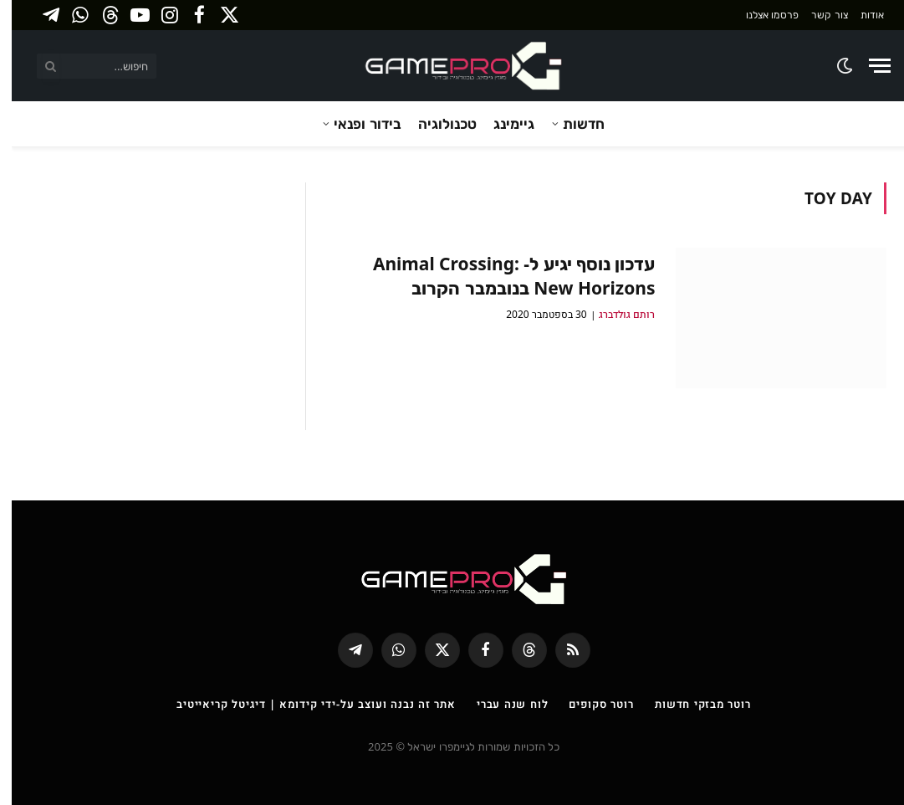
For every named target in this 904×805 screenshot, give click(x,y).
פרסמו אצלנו (760, 15)
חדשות (572, 123)
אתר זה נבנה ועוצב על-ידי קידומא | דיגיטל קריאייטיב (304, 703)
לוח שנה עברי (501, 703)
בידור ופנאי (355, 123)
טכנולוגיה (435, 123)
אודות (860, 15)
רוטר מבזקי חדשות (691, 703)
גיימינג (502, 123)
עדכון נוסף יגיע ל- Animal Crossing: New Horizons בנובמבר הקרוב (502, 276)
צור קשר (817, 15)
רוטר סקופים (589, 703)
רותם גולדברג (615, 314)
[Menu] (868, 66)
